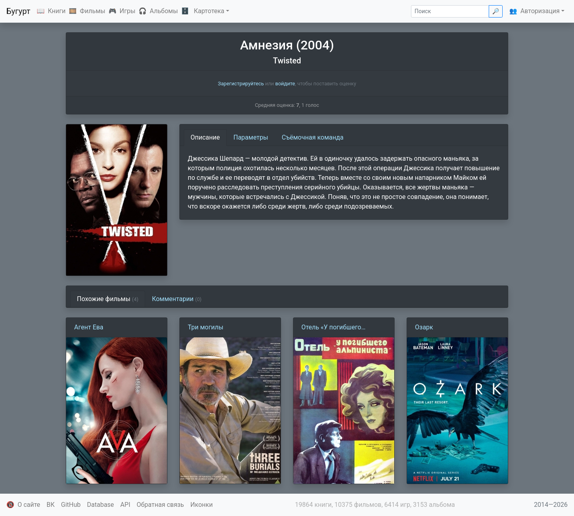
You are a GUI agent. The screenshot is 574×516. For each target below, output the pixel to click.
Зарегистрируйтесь (241, 84)
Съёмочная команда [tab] (313, 137)
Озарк (424, 327)
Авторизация (540, 11)
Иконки (202, 504)
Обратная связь (160, 504)
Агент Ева (88, 327)
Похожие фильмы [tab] (107, 299)
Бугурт (18, 11)
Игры (128, 11)
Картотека (209, 11)
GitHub (71, 504)
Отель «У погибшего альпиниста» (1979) (331, 327)
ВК (51, 504)
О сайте (29, 504)
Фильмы (92, 11)
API (125, 504)
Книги (57, 11)
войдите (285, 84)
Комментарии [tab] (176, 299)
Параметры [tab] (251, 137)
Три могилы (206, 327)
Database (100, 504)
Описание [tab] (205, 137)
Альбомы (164, 11)
